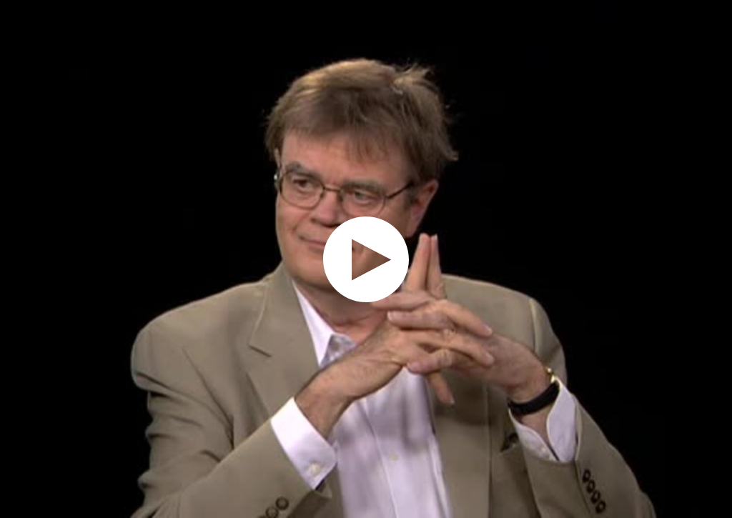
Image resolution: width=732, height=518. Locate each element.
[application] (366, 259)
